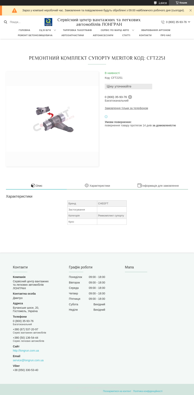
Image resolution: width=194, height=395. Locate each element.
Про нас (166, 35)
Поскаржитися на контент (117, 391)
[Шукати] (5, 22)
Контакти (145, 35)
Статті (126, 35)
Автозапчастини (72, 35)
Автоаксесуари (103, 35)
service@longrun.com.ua (28, 360)
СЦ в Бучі (45, 30)
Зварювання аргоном (155, 30)
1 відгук (163, 2)
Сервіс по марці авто (115, 30)
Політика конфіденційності (148, 391)
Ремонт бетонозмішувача (35, 35)
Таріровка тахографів (77, 30)
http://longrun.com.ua (26, 350)
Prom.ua (115, 387)
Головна (24, 30)
